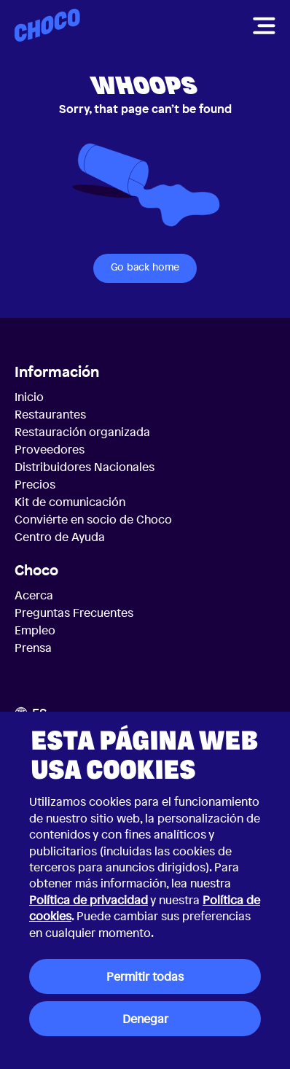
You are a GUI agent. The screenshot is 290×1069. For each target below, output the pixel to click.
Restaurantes (50, 414)
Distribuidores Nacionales (84, 467)
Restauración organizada (82, 432)
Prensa (33, 648)
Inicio (29, 397)
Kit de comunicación (70, 502)
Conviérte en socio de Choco (93, 519)
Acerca (34, 595)
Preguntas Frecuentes (74, 613)
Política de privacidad (88, 900)
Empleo (35, 630)
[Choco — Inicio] (47, 25)
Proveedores (50, 449)
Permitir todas (145, 976)
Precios (35, 484)
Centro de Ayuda (60, 537)
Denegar (145, 1019)
